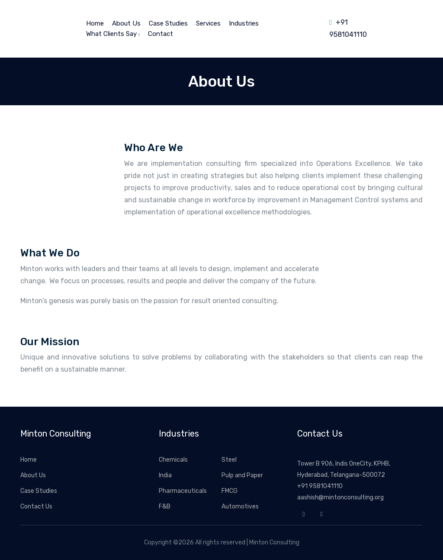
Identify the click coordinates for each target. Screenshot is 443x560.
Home (28, 459)
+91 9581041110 (320, 486)
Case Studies (168, 23)
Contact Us (36, 506)
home (95, 23)
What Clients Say (113, 34)
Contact (160, 34)
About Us (126, 23)
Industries (244, 23)
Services (208, 23)
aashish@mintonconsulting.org (340, 497)
